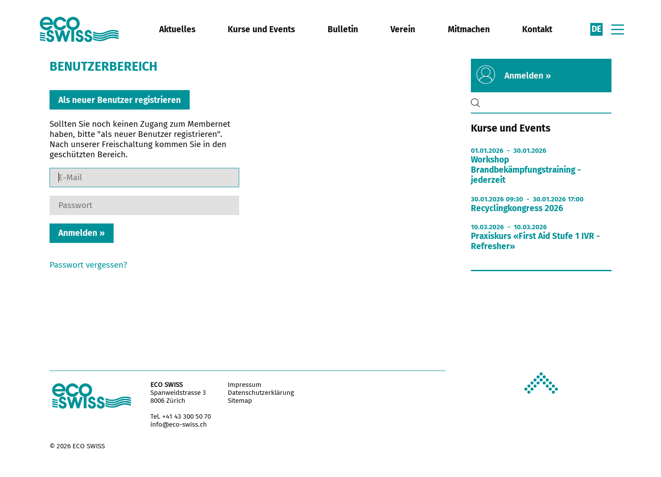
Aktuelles (177, 29)
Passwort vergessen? (88, 265)
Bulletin (343, 29)
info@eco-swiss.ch (178, 424)
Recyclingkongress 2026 (517, 208)
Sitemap (240, 401)
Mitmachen (469, 29)
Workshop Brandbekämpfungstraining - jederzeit (526, 170)
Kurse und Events (261, 29)
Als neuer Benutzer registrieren (119, 100)
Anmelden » (527, 76)
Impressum (244, 385)
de (596, 29)
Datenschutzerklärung (261, 393)
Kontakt (537, 29)
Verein (402, 29)
